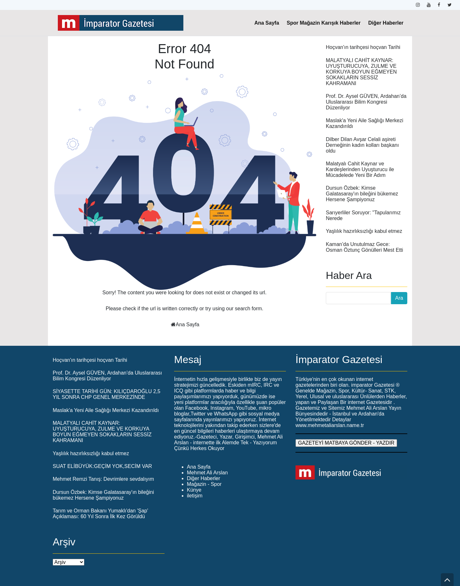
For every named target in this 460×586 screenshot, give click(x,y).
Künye (194, 490)
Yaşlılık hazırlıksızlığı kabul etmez (364, 231)
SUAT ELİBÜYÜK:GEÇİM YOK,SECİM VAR (102, 466)
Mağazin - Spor (204, 484)
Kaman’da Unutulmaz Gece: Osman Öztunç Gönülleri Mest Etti (364, 247)
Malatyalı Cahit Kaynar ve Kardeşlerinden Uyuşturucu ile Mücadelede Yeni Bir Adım (360, 169)
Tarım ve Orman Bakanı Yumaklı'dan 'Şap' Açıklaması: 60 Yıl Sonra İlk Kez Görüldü (100, 513)
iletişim (195, 495)
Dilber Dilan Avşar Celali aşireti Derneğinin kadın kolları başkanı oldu (362, 145)
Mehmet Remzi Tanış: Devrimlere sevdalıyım (103, 479)
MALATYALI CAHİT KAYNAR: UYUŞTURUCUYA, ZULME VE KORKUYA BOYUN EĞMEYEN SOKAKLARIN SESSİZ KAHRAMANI (361, 72)
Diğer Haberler (385, 23)
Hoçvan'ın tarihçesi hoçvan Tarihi (363, 47)
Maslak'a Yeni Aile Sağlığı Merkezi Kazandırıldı (106, 410)
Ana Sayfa (266, 23)
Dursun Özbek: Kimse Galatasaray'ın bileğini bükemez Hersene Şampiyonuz (362, 193)
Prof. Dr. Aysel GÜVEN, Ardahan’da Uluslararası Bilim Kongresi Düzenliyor (366, 101)
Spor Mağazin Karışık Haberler (324, 23)
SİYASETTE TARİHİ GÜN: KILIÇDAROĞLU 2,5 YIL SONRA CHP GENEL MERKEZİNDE (106, 394)
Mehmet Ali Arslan (207, 472)
